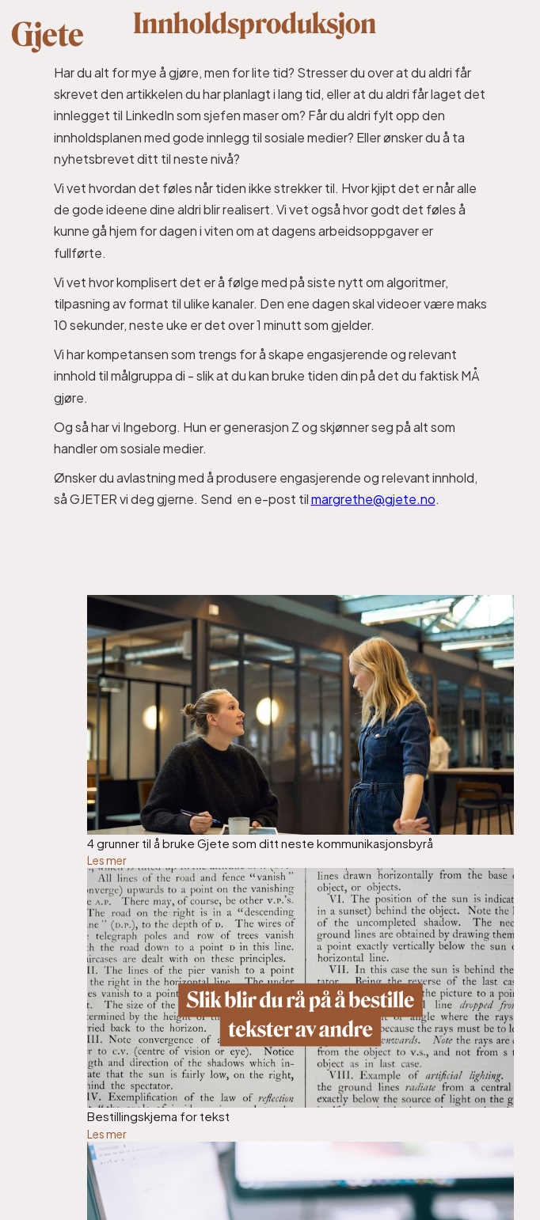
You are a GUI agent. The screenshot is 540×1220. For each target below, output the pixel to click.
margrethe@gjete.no (373, 499)
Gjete (47, 35)
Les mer (107, 860)
